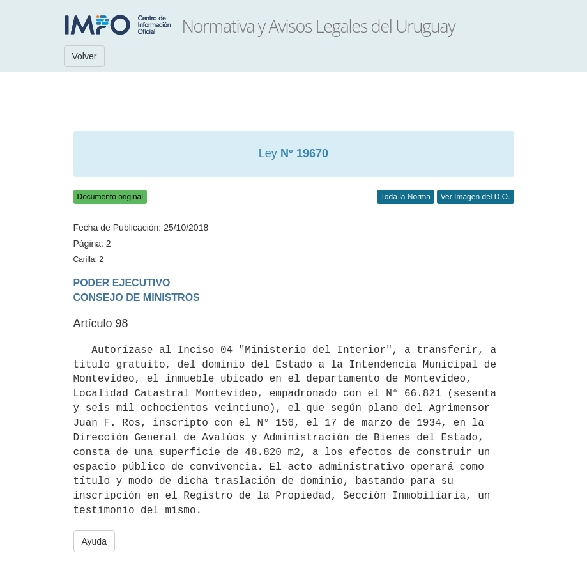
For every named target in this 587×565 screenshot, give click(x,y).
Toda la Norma (406, 196)
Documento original (110, 196)
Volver (84, 56)
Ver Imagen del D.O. (475, 196)
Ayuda (94, 541)
